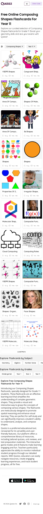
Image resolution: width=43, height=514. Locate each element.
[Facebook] (24, 504)
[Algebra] (17, 363)
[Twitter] (20, 504)
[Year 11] (31, 46)
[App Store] (15, 481)
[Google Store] (29, 481)
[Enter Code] (36, 4)
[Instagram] (29, 504)
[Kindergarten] (7, 374)
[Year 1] (19, 374)
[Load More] (21, 352)
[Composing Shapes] (15, 46)
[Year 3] (37, 374)
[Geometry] (5, 363)
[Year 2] (28, 374)
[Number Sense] (30, 363)
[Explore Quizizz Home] (6, 3)
